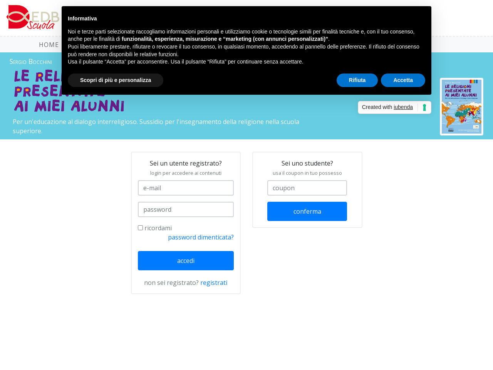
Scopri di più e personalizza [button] (115, 80)
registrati (213, 282)
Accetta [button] (403, 80)
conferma (307, 211)
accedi (186, 260)
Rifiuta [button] (357, 80)
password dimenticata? (201, 237)
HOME (49, 44)
